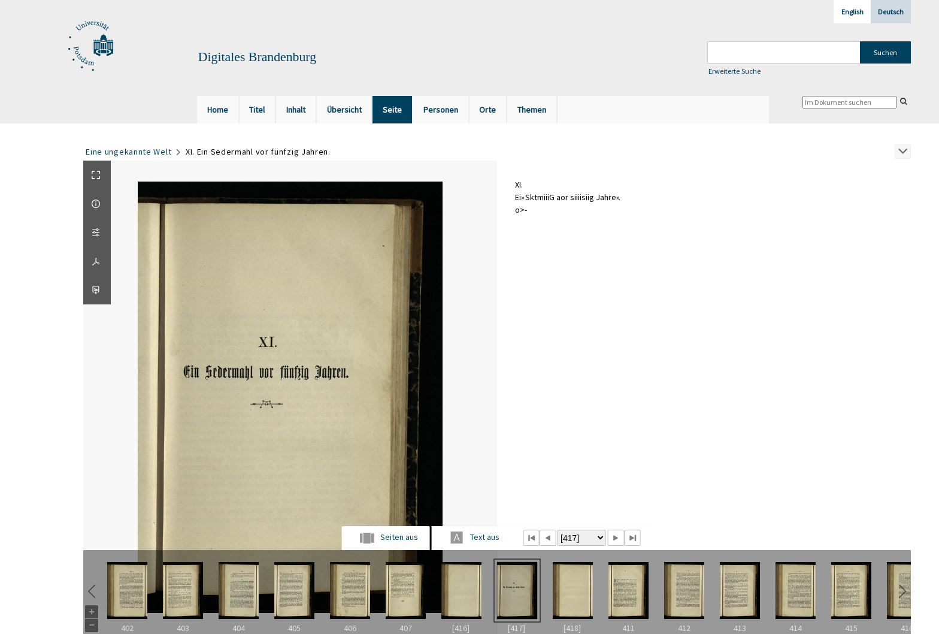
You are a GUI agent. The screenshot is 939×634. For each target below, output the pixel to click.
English (852, 11)
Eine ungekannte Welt (128, 151)
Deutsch (891, 11)
